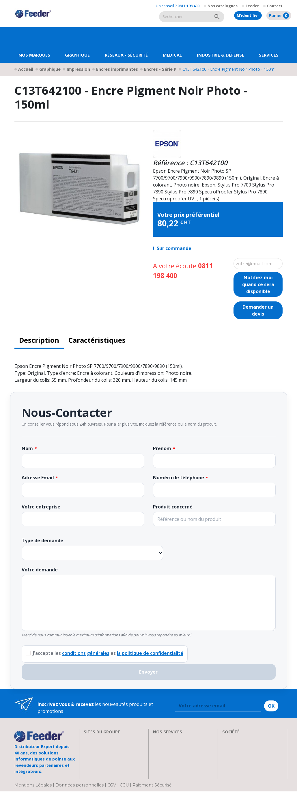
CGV (111, 787)
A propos (232, 739)
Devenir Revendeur (174, 774)
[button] (77, 45)
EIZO (89, 739)
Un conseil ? (177, 5)
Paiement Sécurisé (152, 787)
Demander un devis (258, 310)
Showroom (234, 753)
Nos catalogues (223, 5)
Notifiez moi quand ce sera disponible (258, 284)
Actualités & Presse (173, 767)
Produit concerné (173, 507)
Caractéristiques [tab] (97, 340)
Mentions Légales (33, 787)
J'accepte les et (108, 653)
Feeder (252, 5)
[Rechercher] (184, 16)
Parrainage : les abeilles (247, 760)
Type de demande (42, 540)
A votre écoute (183, 270)
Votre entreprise (41, 507)
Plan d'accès (235, 767)
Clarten (92, 746)
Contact (275, 5)
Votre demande (40, 569)
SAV (157, 739)
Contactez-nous (239, 774)
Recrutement (236, 746)
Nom (27, 448)
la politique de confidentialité (150, 653)
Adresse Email (38, 477)
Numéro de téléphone (178, 477)
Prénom (162, 448)
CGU (124, 787)
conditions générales (85, 653)
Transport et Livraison (177, 760)
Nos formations (170, 746)
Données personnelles (80, 787)
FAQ (157, 753)
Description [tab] (39, 340)
